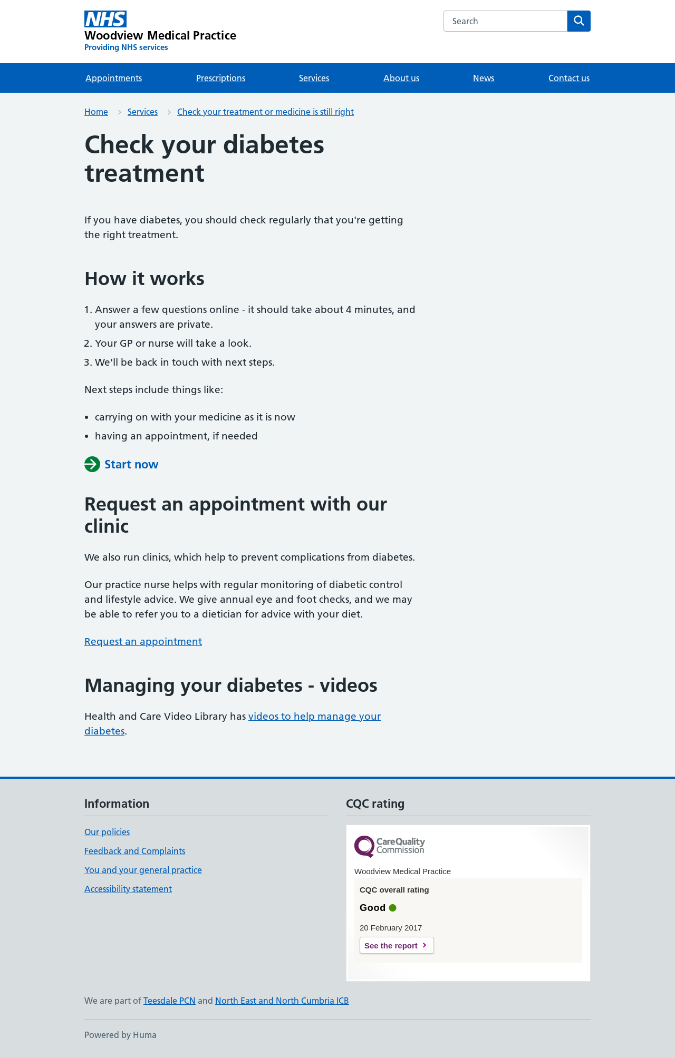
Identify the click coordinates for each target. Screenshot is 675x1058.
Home (96, 111)
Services (314, 78)
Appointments (113, 78)
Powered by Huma (120, 1035)
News (483, 78)
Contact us (569, 78)
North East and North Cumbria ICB (282, 1000)
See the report (391, 945)
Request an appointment (143, 641)
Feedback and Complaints (134, 851)
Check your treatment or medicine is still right (265, 111)
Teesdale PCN (169, 1000)
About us (401, 78)
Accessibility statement (128, 889)
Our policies (107, 832)
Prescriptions (220, 78)
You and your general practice (143, 870)
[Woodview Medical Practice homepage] (160, 32)
